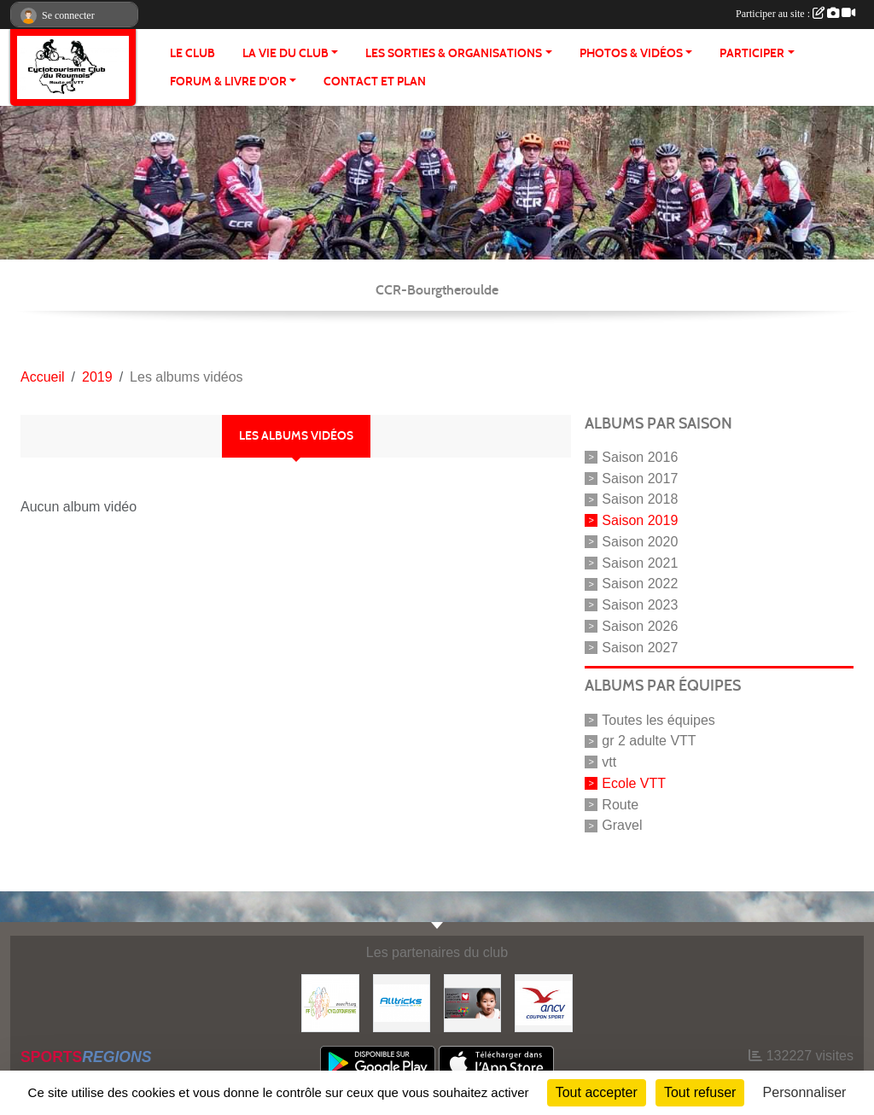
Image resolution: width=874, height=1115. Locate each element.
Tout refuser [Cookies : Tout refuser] (700, 1092)
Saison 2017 (640, 477)
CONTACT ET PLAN (374, 81)
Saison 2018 (640, 499)
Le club (192, 53)
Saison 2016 (640, 457)
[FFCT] (329, 1002)
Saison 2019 (640, 520)
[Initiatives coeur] (472, 1002)
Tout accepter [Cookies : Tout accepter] (597, 1092)
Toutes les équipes (658, 719)
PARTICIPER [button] (752, 53)
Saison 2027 (640, 646)
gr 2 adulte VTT (649, 740)
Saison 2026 (640, 626)
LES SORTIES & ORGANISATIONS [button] (453, 53)
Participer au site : (795, 14)
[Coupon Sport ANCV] (543, 1002)
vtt (609, 762)
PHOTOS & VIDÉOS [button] (631, 53)
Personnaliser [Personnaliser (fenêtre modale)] (805, 1092)
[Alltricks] (401, 1002)
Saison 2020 (640, 541)
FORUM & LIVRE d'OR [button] (228, 81)
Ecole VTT (634, 783)
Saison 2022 (640, 583)
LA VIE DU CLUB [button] (285, 53)
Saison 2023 (640, 605)
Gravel (622, 825)
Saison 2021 (640, 562)
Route (620, 804)
